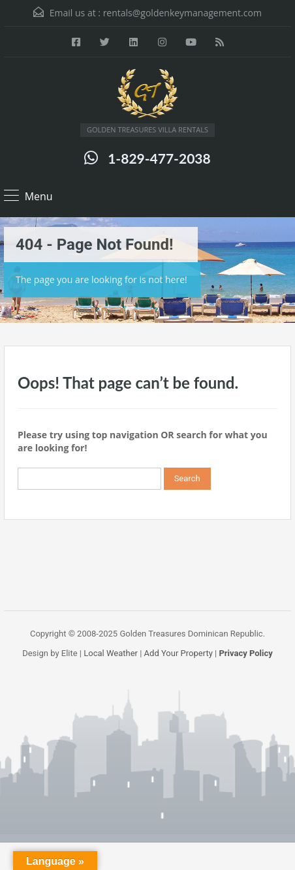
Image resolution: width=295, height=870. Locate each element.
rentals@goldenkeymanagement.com (182, 13)
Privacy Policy (245, 653)
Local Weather (111, 653)
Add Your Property (178, 653)
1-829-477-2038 (159, 158)
